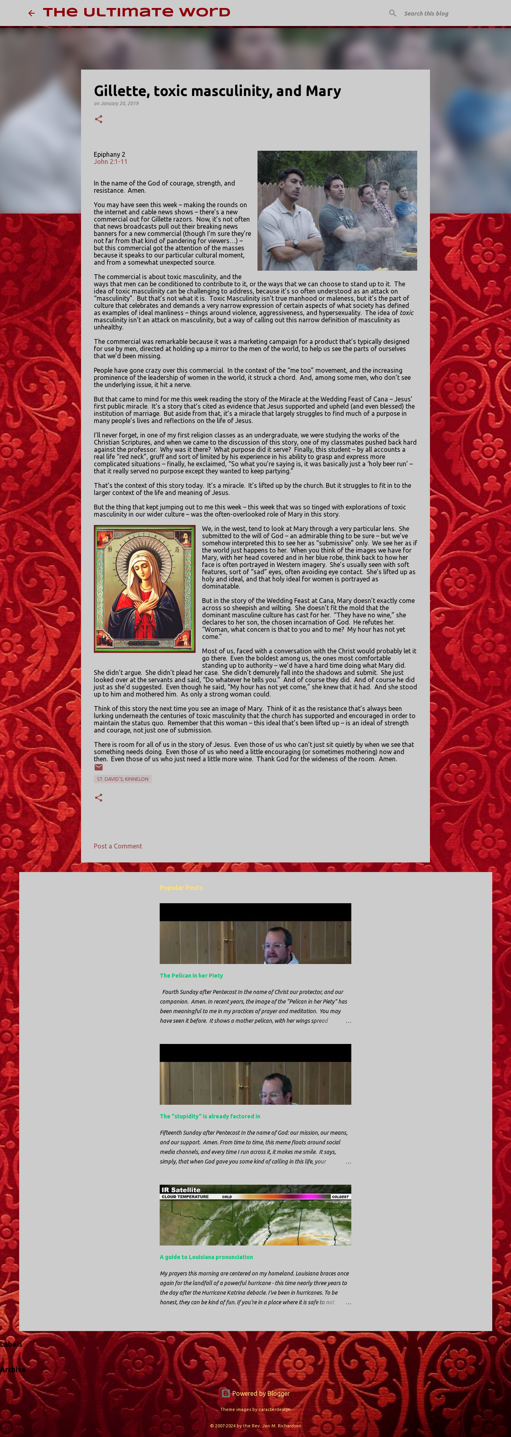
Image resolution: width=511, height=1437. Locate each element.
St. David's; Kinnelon (123, 779)
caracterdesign (275, 1409)
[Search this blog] (443, 13)
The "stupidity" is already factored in (210, 1116)
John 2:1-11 (111, 161)
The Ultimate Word (137, 13)
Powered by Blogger (255, 1393)
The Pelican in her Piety (191, 975)
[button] (98, 119)
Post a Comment (118, 846)
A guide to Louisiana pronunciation (206, 1257)
